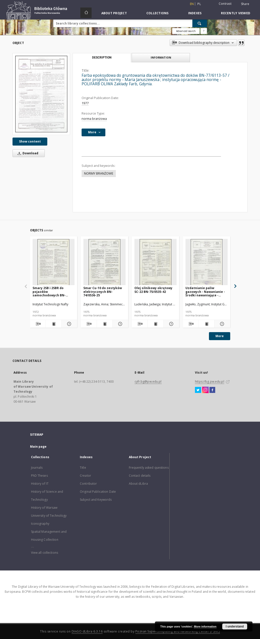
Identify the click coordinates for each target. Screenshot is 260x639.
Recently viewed (235, 13)
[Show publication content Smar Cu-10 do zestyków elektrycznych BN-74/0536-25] (104, 324)
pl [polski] (199, 4)
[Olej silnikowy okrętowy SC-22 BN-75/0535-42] (155, 262)
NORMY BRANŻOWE (98, 173)
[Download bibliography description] (38, 324)
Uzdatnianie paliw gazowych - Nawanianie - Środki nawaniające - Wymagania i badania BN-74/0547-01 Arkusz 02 (205, 291)
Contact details (140, 475)
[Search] (199, 23)
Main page (38, 446)
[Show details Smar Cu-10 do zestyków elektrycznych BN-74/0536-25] (119, 324)
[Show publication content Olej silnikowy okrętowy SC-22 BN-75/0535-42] (155, 324)
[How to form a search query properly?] (203, 31)
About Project (114, 13)
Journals (37, 467)
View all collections (44, 552)
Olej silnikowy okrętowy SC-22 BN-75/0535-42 (153, 290)
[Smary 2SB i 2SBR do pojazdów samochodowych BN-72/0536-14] (54, 262)
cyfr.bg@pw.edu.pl (148, 381)
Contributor (88, 483)
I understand (235, 626)
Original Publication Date (98, 491)
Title (83, 467)
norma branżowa (94, 119)
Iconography (40, 523)
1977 (85, 103)
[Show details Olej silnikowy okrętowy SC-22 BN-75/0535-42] (170, 324)
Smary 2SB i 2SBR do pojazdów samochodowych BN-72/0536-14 (49, 291)
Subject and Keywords (96, 499)
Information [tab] (161, 57)
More (219, 336)
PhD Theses (39, 475)
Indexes (195, 13)
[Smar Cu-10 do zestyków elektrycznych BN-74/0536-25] (104, 262)
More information (205, 626)
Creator (85, 475)
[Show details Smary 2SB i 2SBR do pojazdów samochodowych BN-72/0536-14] (68, 324)
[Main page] (86, 13)
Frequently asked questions (149, 467)
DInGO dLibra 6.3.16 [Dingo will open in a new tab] (87, 631)
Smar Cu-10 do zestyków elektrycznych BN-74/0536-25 (102, 291)
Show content (30, 141)
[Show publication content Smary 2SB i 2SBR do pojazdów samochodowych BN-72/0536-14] (53, 324)
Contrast (225, 4)
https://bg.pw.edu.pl (209, 381)
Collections (157, 13)
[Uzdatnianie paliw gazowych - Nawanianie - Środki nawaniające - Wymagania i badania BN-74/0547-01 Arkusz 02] (206, 262)
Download (27, 153)
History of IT (40, 483)
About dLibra (138, 483)
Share (245, 4)
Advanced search (186, 31)
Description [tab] (101, 57)
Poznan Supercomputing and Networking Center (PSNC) (177, 631)
